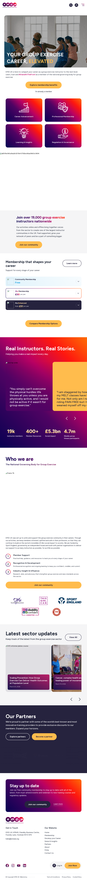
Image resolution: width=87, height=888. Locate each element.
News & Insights (51, 841)
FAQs (47, 850)
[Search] (71, 5)
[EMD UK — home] (15, 820)
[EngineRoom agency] (31, 877)
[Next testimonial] (75, 418)
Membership (49, 835)
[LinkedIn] (24, 865)
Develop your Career (53, 838)
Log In (57, 865)
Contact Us (49, 853)
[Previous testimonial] (66, 418)
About (47, 847)
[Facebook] (7, 865)
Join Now (72, 865)
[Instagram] (13, 865)
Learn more (72, 263)
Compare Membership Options (43, 323)
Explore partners (17, 736)
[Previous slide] (71, 699)
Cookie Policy (77, 877)
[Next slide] (79, 699)
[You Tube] (18, 865)
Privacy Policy (66, 877)
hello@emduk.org (12, 839)
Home (47, 832)
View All (73, 637)
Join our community (28, 245)
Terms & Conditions (53, 877)
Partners (48, 844)
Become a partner (44, 736)
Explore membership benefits (43, 85)
